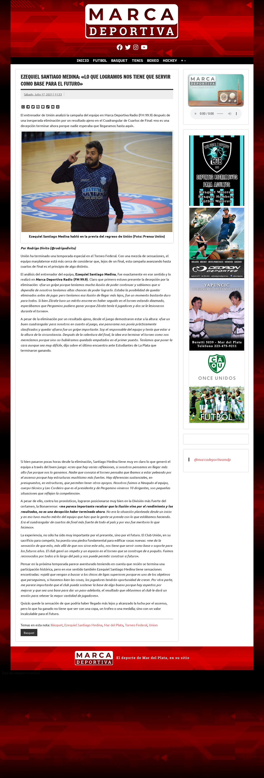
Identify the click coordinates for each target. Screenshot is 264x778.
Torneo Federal (136, 625)
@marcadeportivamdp (212, 459)
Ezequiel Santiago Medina (83, 625)
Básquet (57, 625)
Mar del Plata (113, 625)
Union (153, 625)
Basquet (29, 633)
